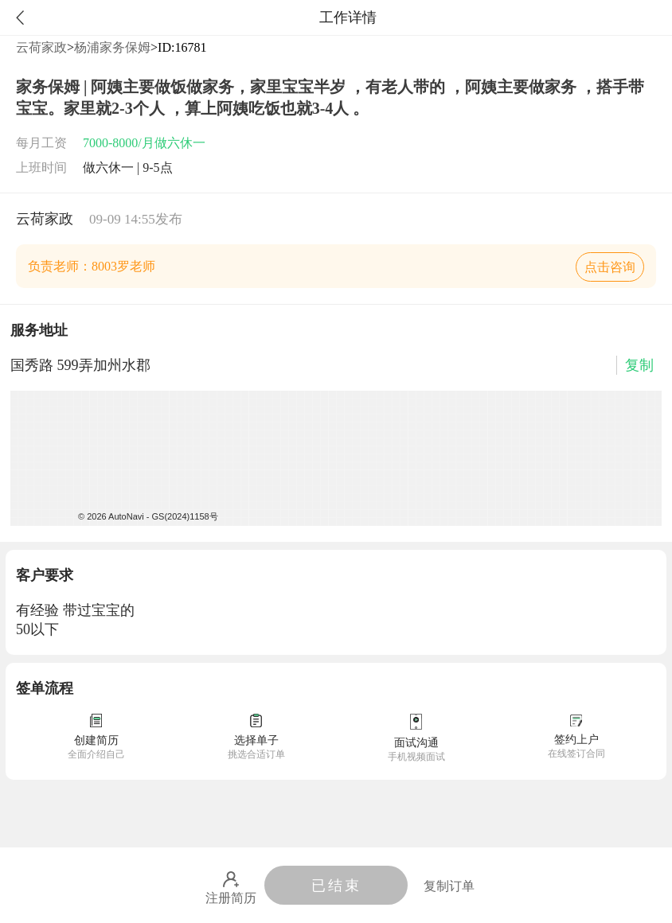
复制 (639, 365)
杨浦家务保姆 (112, 47)
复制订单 (449, 886)
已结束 (336, 886)
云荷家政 (41, 47)
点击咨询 (609, 267)
